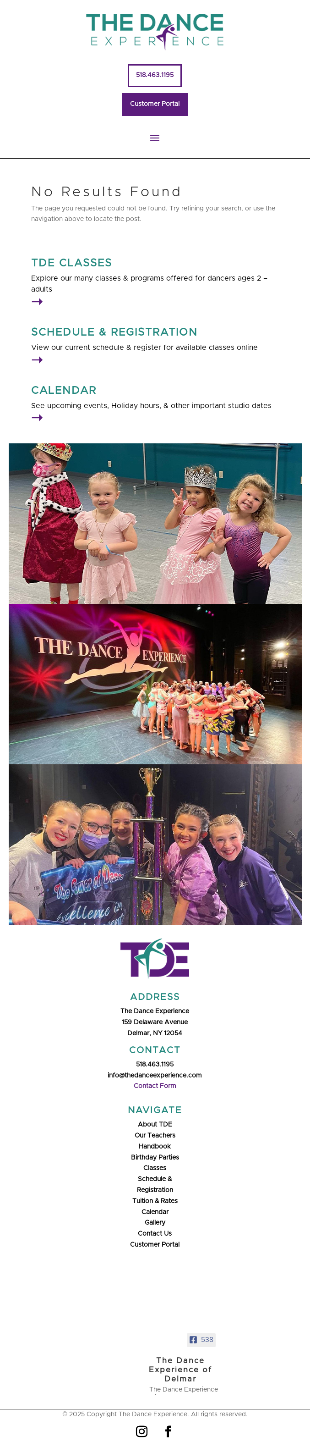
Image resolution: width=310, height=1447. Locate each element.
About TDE (155, 1124)
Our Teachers (155, 1135)
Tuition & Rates (155, 1201)
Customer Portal (154, 104)
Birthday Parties (155, 1157)
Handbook (155, 1146)
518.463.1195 (155, 75)
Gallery (155, 1223)
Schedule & (155, 1179)
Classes (154, 1168)
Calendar (155, 1212)
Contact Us (155, 1234)
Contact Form (155, 1086)
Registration (155, 1190)
